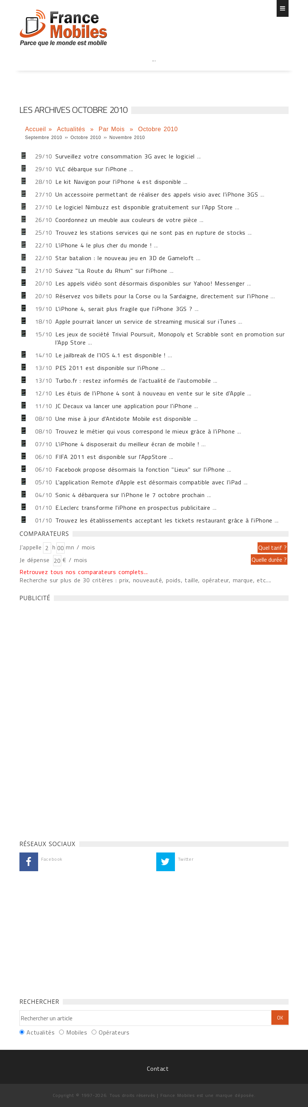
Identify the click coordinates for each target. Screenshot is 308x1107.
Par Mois (113, 129)
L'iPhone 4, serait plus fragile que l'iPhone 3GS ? (123, 308)
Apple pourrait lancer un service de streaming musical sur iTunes (145, 321)
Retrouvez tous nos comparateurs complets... (83, 571)
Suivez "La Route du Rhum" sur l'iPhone (111, 270)
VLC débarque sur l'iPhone (91, 168)
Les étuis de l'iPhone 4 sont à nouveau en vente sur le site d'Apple (150, 393)
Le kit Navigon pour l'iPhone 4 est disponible (118, 181)
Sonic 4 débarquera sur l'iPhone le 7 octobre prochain (130, 494)
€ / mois (74, 560)
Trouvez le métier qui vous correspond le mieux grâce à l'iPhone (145, 431)
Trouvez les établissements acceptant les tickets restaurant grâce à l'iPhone (163, 520)
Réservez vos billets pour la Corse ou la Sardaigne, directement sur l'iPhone (161, 296)
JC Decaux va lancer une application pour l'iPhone (123, 405)
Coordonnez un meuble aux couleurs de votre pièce (126, 219)
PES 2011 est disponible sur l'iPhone (107, 367)
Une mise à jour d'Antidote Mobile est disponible (123, 418)
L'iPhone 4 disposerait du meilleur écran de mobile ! (127, 444)
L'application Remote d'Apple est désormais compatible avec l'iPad (148, 482)
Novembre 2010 (127, 137)
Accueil (35, 129)
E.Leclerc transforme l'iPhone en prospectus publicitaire (132, 507)
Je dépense (35, 560)
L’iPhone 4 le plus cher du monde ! (103, 245)
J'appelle (30, 547)
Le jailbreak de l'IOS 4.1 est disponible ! (110, 355)
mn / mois (80, 547)
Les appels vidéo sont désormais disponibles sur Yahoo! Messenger (150, 283)
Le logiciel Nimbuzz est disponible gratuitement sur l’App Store (144, 207)
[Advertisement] (154, 75)
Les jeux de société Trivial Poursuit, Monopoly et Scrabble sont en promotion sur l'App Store (169, 338)
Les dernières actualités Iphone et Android (63, 28)
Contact (158, 1068)
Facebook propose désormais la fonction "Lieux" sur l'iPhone (140, 469)
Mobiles (76, 1032)
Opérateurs (114, 1032)
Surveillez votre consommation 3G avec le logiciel (125, 156)
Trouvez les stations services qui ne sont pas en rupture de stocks (150, 232)
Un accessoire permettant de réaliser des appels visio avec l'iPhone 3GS (156, 194)
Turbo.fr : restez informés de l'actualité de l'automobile (133, 380)
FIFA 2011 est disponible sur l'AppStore (111, 456)
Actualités (72, 129)
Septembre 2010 (43, 137)
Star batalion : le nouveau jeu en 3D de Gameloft (124, 257)
